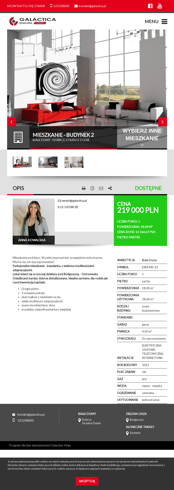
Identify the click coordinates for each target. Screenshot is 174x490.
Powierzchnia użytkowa (128, 297)
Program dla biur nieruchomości (30, 445)
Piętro (122, 281)
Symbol (123, 267)
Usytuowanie (127, 400)
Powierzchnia (128, 288)
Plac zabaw (126, 372)
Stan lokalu (126, 338)
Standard (125, 317)
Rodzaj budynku (123, 308)
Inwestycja (126, 260)
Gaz (120, 379)
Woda (122, 386)
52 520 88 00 (68, 207)
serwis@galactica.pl (72, 200)
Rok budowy (127, 365)
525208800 (59, 6)
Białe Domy (149, 260)
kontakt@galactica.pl (90, 6)
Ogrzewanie (126, 393)
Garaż (122, 324)
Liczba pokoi (127, 274)
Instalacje (125, 358)
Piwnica (123, 331)
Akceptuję (87, 481)
